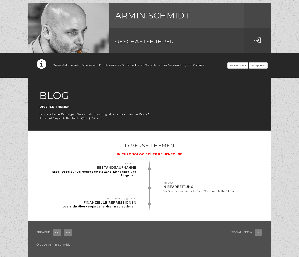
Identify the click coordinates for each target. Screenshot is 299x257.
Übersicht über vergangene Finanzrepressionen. (99, 206)
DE (57, 232)
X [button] (258, 232)
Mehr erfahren (238, 65)
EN (68, 232)
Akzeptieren (258, 65)
